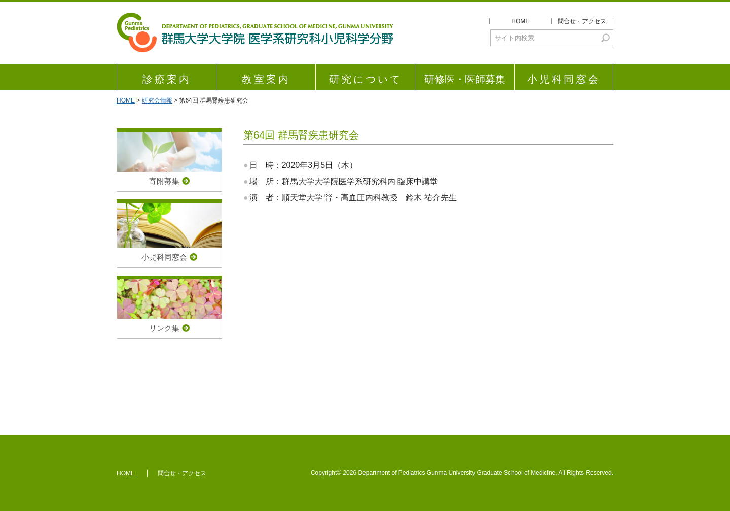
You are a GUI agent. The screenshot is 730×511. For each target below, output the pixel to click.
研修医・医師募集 (464, 79)
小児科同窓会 (563, 79)
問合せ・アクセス (582, 21)
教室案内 (266, 79)
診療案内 (166, 79)
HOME (520, 21)
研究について (365, 79)
